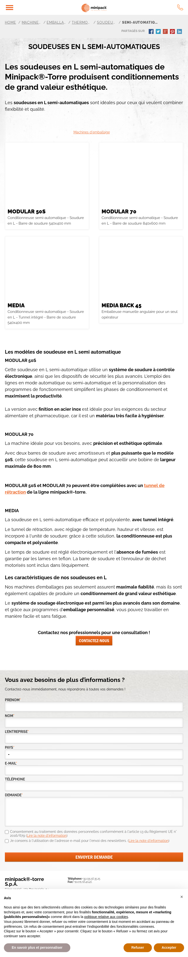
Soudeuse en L (106, 22)
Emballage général (56, 22)
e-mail (11, 763)
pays (9, 747)
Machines (31, 22)
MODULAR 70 (119, 211)
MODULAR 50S (27, 211)
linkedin (180, 32)
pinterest (173, 32)
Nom (9, 716)
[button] (182, 897)
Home (10, 22)
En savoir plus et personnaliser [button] (37, 947)
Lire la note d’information (47, 835)
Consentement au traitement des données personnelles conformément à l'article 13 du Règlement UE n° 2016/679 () (93, 833)
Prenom (13, 700)
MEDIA (16, 305)
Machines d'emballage (91, 132)
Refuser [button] (137, 947)
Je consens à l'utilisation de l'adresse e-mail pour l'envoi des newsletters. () (89, 841)
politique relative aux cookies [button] (106, 917)
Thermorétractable (81, 22)
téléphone (15, 779)
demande (14, 795)
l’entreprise (15, 732)
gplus (166, 32)
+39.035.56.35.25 (91, 878)
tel (180, 7)
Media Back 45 (121, 305)
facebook (152, 32)
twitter (159, 32)
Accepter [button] (169, 947)
